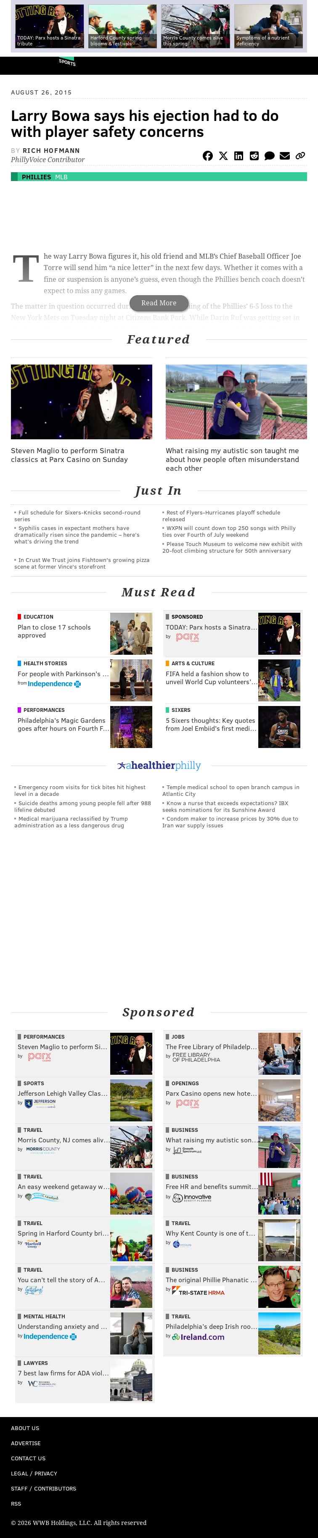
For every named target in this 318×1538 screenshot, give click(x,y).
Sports (67, 62)
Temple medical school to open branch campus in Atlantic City (230, 790)
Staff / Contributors (43, 1488)
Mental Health (44, 1316)
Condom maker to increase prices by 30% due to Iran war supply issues (230, 821)
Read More (159, 303)
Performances (44, 710)
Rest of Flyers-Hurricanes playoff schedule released (221, 515)
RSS (16, 1503)
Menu (304, 65)
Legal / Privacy (34, 1473)
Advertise (26, 1443)
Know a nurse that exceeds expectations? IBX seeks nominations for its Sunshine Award (225, 806)
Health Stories (45, 663)
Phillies (36, 176)
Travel (33, 1130)
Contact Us (28, 1458)
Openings (185, 1083)
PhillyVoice (20, 65)
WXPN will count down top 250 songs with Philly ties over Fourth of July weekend (229, 531)
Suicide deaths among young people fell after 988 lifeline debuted (82, 806)
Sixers (181, 710)
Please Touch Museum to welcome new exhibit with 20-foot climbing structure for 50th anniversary (232, 547)
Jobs (178, 1036)
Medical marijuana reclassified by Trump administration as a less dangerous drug (71, 821)
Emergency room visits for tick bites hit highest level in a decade (80, 790)
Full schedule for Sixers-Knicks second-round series (77, 515)
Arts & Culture (193, 663)
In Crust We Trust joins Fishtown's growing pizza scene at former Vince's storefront (82, 563)
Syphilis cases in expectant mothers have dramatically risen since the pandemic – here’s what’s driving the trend (77, 534)
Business (185, 1130)
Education (38, 616)
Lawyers (36, 1363)
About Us (25, 1428)
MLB (61, 176)
